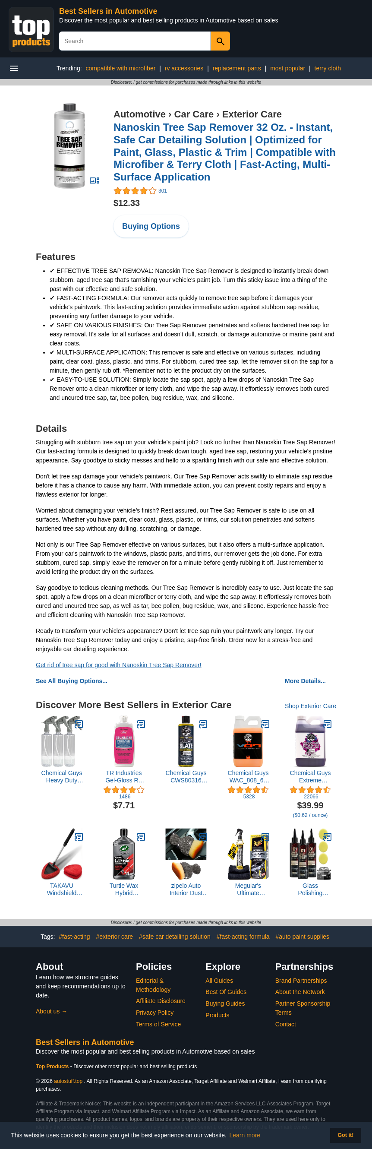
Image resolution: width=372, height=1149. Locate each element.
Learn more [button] (245, 1135)
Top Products (53, 1067)
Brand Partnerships (301, 980)
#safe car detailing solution (175, 936)
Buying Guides (225, 1003)
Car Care (194, 114)
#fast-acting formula (243, 936)
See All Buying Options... (71, 680)
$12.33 (126, 203)
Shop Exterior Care (310, 706)
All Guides (219, 980)
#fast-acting (74, 936)
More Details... (305, 680)
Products (217, 1015)
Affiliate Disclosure (161, 1000)
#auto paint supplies (303, 936)
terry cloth (328, 68)
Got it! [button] (345, 1135)
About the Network (300, 991)
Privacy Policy (154, 1012)
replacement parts (237, 68)
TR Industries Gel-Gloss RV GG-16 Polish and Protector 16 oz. (123, 776)
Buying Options (151, 226)
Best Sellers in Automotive (108, 11)
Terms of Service (158, 1024)
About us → (51, 1011)
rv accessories (184, 68)
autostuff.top (68, 1081)
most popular (287, 68)
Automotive (139, 114)
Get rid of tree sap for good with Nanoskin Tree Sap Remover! (119, 665)
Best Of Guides (225, 991)
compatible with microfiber (121, 68)
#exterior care (114, 936)
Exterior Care (252, 114)
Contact (285, 1024)
